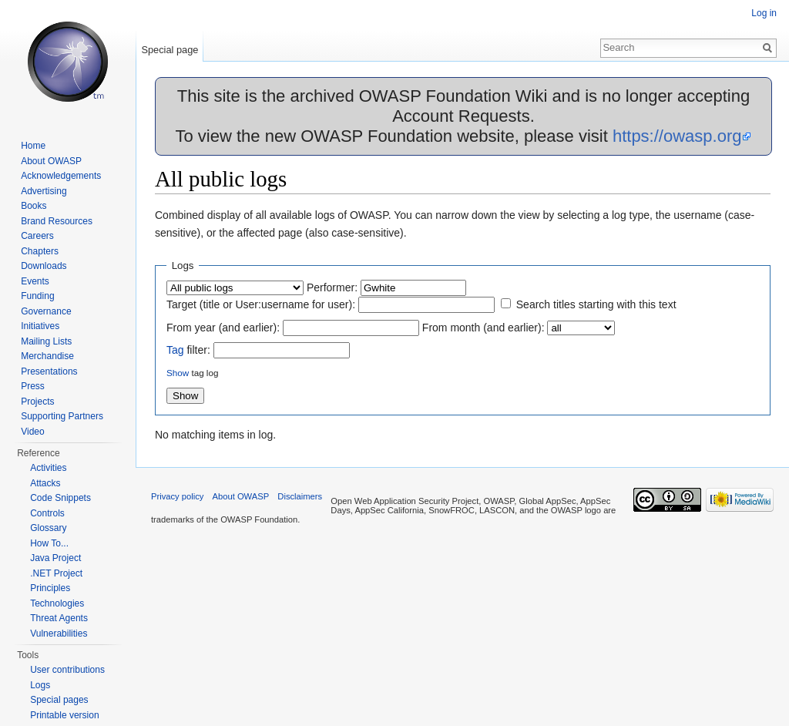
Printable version (64, 715)
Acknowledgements (61, 175)
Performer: (332, 287)
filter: (188, 350)
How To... (49, 543)
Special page (169, 49)
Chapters (40, 251)
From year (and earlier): (223, 327)
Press (33, 386)
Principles (50, 588)
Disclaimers (299, 496)
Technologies (57, 603)
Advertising (43, 191)
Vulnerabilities (58, 633)
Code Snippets (60, 497)
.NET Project (56, 573)
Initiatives (40, 326)
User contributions (67, 669)
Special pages (59, 699)
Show (177, 373)
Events (35, 281)
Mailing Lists (46, 341)
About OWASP (51, 161)
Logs (40, 685)
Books (33, 205)
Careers (37, 235)
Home (33, 145)
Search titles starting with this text (596, 304)
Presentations (49, 371)
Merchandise (47, 356)
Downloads (43, 265)
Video (32, 431)
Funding (37, 296)
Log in (764, 13)
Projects (37, 401)
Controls (47, 513)
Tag (175, 350)
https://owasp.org (677, 136)
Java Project (55, 558)
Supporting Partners (62, 416)
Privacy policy (177, 496)
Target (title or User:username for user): (260, 304)
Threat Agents (59, 618)
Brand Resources (56, 221)
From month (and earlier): (483, 327)
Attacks (45, 483)
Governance (46, 311)
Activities (48, 467)
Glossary (48, 528)
